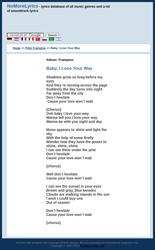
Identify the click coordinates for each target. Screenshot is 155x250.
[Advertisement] (78, 22)
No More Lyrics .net (92, 245)
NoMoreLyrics (22, 6)
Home (17, 48)
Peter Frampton (35, 48)
